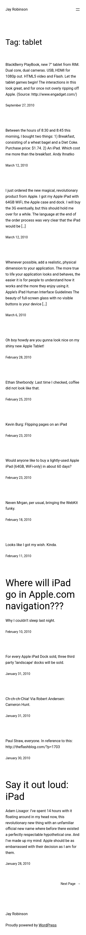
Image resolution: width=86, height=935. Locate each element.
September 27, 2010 (20, 105)
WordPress (48, 925)
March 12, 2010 (17, 165)
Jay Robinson (17, 9)
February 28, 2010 (18, 357)
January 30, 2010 (18, 758)
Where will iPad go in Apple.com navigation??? (40, 594)
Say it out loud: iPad (37, 790)
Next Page (70, 883)
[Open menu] (77, 9)
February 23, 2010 (18, 435)
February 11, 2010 (18, 556)
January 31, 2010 (18, 674)
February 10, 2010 (18, 632)
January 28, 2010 (18, 863)
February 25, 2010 (18, 399)
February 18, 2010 (18, 520)
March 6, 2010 (16, 315)
